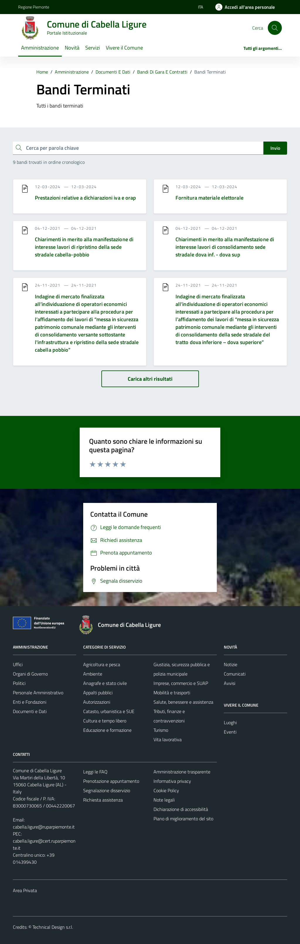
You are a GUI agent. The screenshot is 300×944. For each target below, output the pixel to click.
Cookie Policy (166, 790)
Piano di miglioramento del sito (183, 818)
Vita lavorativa (168, 739)
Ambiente (92, 673)
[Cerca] (275, 28)
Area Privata (25, 890)
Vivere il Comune (124, 48)
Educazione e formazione (107, 730)
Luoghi (230, 722)
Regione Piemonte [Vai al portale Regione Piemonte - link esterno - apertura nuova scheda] (33, 7)
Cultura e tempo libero (104, 720)
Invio (275, 148)
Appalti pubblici (97, 692)
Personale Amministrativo (38, 692)
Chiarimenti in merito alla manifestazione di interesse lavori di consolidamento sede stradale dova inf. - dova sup (224, 246)
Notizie (230, 664)
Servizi (92, 48)
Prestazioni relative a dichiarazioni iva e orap (85, 198)
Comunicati (235, 673)
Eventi (230, 731)
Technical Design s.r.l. (53, 927)
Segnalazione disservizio (106, 790)
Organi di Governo (30, 673)
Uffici (18, 664)
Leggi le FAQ (95, 771)
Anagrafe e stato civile (105, 683)
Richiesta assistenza (103, 799)
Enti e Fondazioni (29, 701)
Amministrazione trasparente (182, 771)
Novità (72, 48)
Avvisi (229, 683)
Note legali (164, 799)
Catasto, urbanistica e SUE (108, 711)
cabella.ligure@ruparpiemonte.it (44, 826)
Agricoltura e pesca (101, 664)
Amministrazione (40, 48)
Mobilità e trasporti (172, 692)
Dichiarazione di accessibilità (181, 809)
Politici (19, 683)
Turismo (161, 730)
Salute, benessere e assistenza (183, 701)
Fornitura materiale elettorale (209, 198)
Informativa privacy (172, 781)
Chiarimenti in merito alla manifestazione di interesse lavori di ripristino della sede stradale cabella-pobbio (84, 246)
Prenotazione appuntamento (111, 781)
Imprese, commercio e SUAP (181, 683)
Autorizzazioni (96, 701)
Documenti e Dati (30, 711)
